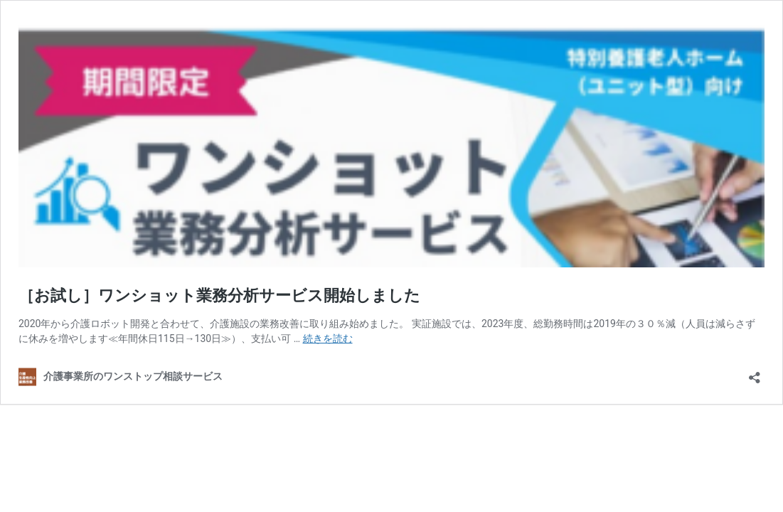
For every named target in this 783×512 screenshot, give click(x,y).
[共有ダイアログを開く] (755, 373)
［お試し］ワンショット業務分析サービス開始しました (219, 295)
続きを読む (328, 338)
